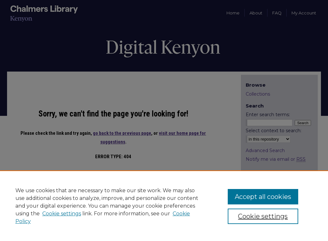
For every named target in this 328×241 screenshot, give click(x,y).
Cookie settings (61, 214)
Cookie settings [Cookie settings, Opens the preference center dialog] (263, 216)
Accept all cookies (263, 197)
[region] (164, 205)
